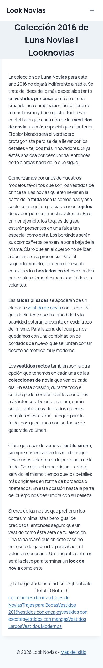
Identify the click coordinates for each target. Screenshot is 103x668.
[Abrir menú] (92, 10)
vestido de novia (44, 308)
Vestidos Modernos (42, 626)
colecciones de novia (29, 598)
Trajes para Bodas (40, 605)
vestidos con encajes (39, 612)
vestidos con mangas (46, 619)
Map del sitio (73, 652)
